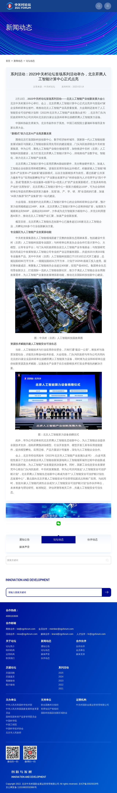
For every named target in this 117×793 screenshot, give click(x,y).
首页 (8, 61)
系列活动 (63, 667)
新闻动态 (18, 61)
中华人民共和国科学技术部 (19, 705)
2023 (60, 680)
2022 (60, 684)
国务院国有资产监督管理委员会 (21, 716)
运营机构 (10, 654)
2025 (60, 673)
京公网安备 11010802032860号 (21, 787)
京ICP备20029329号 (89, 784)
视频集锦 (10, 680)
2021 (60, 688)
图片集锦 (10, 684)
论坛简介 (10, 646)
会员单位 (80, 650)
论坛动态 (30, 61)
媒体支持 (80, 654)
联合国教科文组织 (49, 705)
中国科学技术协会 (14, 728)
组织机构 (10, 650)
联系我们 (10, 658)
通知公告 (24, 539)
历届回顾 (10, 673)
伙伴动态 (92, 539)
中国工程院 (11, 724)
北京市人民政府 (13, 732)
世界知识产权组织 (49, 709)
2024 (60, 676)
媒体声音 (24, 546)
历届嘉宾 (10, 676)
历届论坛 (11, 667)
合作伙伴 (81, 641)
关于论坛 (11, 641)
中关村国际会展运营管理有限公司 (92, 705)
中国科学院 (11, 720)
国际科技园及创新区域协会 (54, 713)
